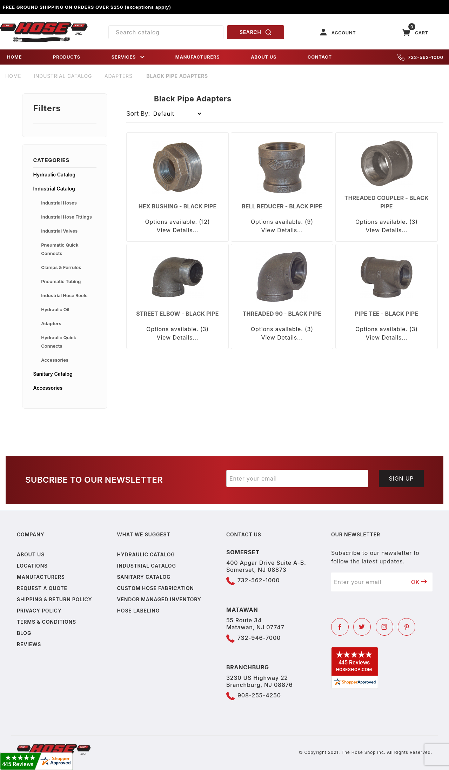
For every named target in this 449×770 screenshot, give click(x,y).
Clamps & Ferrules (61, 267)
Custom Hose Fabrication (155, 588)
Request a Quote (42, 588)
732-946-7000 (259, 637)
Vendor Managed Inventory (159, 599)
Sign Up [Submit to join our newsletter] (401, 478)
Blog (24, 633)
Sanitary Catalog (52, 374)
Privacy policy (39, 611)
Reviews (29, 644)
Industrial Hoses (59, 203)
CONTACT (320, 57)
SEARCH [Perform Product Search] (256, 32)
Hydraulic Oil (55, 309)
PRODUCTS (66, 57)
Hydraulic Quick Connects (58, 342)
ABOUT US (263, 57)
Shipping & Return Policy (54, 599)
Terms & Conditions (46, 622)
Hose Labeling (138, 611)
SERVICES (129, 57)
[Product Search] (165, 32)
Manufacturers (41, 577)
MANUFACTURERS (197, 57)
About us (31, 554)
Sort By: (138, 113)
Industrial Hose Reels (64, 295)
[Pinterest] (406, 627)
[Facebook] (340, 627)
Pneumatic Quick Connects (59, 249)
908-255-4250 (259, 695)
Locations (32, 566)
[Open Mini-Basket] (415, 32)
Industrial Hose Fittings (66, 217)
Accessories (54, 360)
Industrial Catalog (54, 189)
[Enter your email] (297, 478)
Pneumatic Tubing (61, 281)
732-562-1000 (420, 57)
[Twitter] (362, 627)
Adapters (51, 323)
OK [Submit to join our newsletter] (419, 581)
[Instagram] (384, 627)
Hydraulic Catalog (54, 175)
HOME (14, 57)
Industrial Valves (59, 231)
